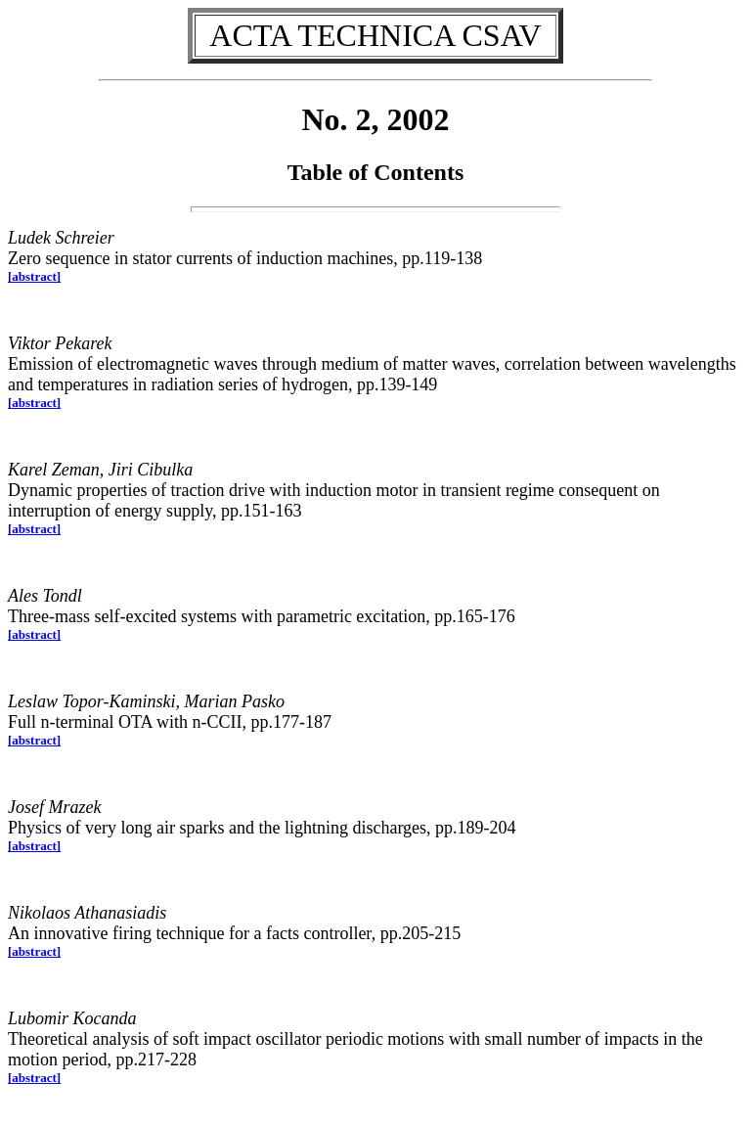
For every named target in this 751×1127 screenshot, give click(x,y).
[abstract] (34, 276)
